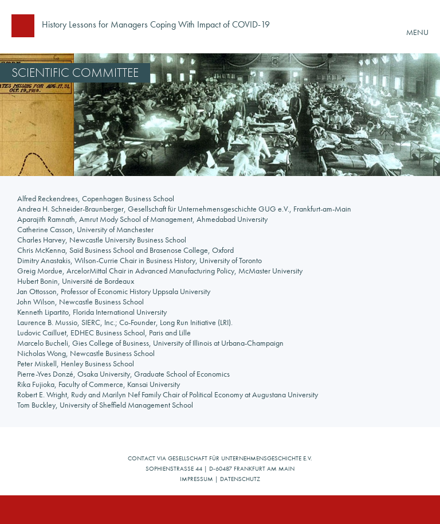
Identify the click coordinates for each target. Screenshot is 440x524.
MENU (417, 32)
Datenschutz (240, 479)
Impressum (196, 479)
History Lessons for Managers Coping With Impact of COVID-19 (156, 25)
